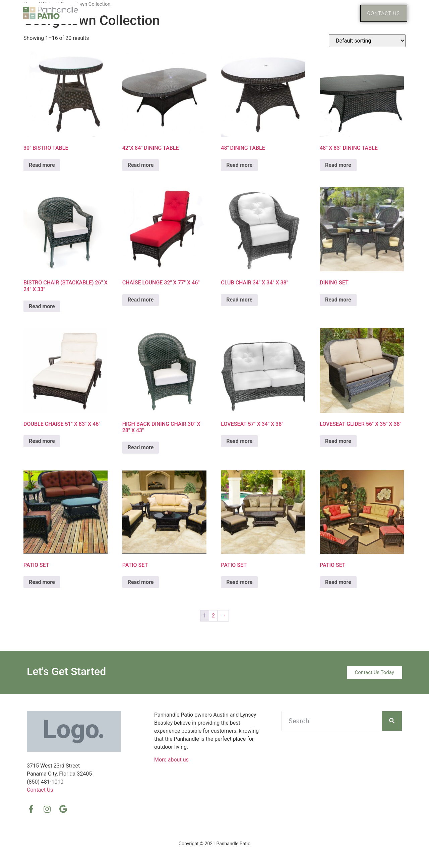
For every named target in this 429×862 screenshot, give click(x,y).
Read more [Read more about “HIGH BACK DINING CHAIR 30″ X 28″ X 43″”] (141, 447)
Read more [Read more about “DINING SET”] (338, 299)
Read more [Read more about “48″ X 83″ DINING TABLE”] (338, 165)
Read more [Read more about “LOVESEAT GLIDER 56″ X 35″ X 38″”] (338, 441)
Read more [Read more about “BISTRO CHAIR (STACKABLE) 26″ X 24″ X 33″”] (42, 306)
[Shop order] (367, 40)
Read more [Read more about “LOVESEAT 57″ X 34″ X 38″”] (239, 441)
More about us (171, 759)
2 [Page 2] (213, 615)
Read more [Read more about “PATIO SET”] (42, 582)
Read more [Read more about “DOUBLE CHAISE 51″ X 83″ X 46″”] (42, 441)
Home (290, 13)
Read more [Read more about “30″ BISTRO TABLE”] (42, 165)
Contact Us (40, 790)
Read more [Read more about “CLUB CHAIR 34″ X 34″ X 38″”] (239, 299)
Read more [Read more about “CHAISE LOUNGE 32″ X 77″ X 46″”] (141, 299)
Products (330, 13)
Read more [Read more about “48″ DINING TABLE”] (239, 165)
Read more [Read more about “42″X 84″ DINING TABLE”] (141, 165)
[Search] (392, 721)
